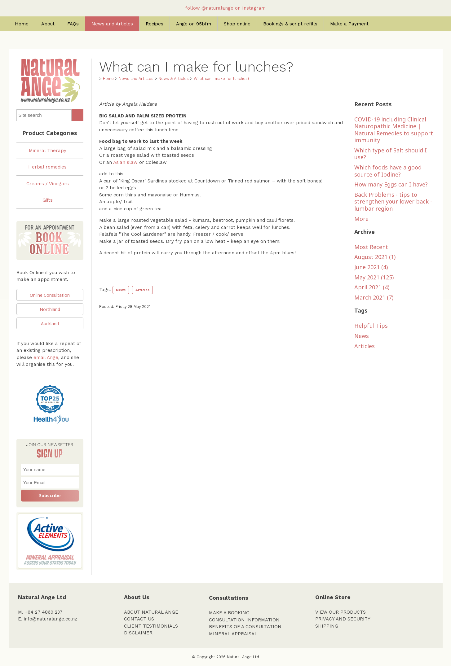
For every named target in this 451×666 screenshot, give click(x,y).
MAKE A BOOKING (229, 613)
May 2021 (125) (374, 277)
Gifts (47, 200)
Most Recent (371, 247)
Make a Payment (349, 24)
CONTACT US (139, 619)
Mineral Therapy (47, 150)
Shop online (237, 24)
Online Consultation (50, 295)
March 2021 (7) (373, 297)
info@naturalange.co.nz (50, 619)
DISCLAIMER (138, 633)
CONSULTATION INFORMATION (244, 620)
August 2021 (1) (375, 257)
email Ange (45, 357)
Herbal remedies (47, 167)
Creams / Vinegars (47, 183)
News (121, 289)
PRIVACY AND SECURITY (342, 619)
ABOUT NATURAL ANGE (151, 612)
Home (22, 24)
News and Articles (112, 24)
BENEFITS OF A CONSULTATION (245, 626)
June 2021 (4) (371, 267)
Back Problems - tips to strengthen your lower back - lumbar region (393, 201)
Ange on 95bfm (193, 24)
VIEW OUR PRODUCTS (340, 612)
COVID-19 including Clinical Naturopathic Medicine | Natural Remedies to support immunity (393, 130)
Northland (50, 309)
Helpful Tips (371, 325)
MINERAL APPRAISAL (233, 634)
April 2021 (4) (371, 287)
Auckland (50, 323)
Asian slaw (125, 162)
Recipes (154, 24)
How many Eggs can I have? (391, 184)
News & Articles (173, 78)
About (48, 24)
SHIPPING (326, 626)
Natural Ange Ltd (243, 657)
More (361, 218)
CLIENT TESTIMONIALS (151, 626)
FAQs (73, 24)
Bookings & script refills (290, 24)
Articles (142, 289)
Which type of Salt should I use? (390, 154)
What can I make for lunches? (222, 78)
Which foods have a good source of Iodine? (388, 171)
